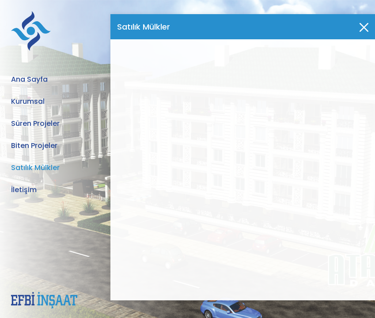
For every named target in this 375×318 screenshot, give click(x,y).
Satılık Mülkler (35, 168)
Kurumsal (28, 101)
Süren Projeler (35, 123)
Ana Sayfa (29, 79)
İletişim (24, 190)
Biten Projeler (34, 145)
